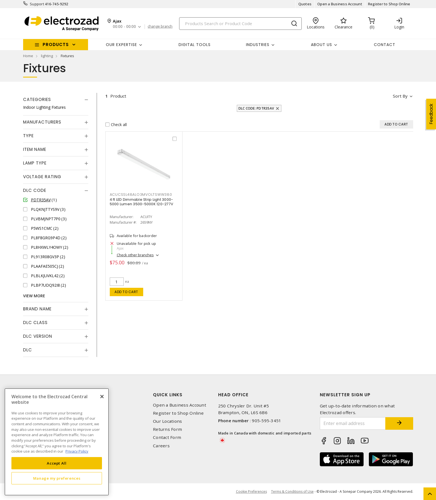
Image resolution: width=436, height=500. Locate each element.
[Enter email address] (353, 423)
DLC (27, 350)
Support (37, 3)
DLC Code (34, 190)
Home (28, 55)
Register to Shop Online (389, 3)
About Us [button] (321, 44)
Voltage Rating (42, 177)
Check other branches (135, 254)
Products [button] (56, 44)
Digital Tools (195, 44)
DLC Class (35, 322)
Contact (384, 44)
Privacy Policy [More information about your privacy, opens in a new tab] (76, 451)
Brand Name (37, 309)
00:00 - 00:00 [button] (124, 26)
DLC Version (37, 336)
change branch (160, 26)
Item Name (34, 149)
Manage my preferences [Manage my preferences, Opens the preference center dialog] (57, 478)
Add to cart (126, 291)
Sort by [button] (400, 96)
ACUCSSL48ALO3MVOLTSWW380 (141, 194)
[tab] (55, 99)
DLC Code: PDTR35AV (256, 108)
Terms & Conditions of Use (292, 491)
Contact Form (167, 437)
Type (28, 136)
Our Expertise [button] (121, 44)
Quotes (305, 3)
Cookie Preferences (251, 491)
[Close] (102, 396)
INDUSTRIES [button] (257, 44)
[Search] (240, 23)
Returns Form (167, 429)
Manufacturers (42, 122)
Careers (161, 445)
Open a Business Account (339, 3)
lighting (47, 55)
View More (34, 295)
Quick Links (167, 395)
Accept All (57, 463)
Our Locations (167, 421)
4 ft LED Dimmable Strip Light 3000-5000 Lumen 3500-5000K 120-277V (142, 201)
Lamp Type (35, 163)
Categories (37, 99)
